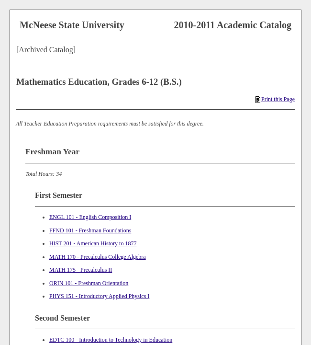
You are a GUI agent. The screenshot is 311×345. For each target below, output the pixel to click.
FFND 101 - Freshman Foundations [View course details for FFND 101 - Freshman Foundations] (90, 230)
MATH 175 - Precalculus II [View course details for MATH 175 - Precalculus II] (80, 269)
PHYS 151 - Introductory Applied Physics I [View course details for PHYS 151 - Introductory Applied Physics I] (99, 296)
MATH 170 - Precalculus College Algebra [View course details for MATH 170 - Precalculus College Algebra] (97, 256)
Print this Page (275, 99)
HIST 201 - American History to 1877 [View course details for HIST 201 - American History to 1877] (92, 243)
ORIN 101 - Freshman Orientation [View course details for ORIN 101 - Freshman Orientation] (88, 283)
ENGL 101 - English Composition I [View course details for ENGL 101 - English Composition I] (90, 217)
